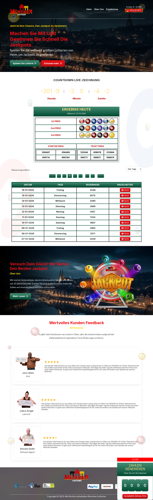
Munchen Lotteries (97, 496)
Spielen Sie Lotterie (24, 63)
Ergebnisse (112, 9)
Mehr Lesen (20, 296)
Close (135, 459)
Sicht (125, 190)
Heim (89, 9)
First (52, 176)
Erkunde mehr (53, 63)
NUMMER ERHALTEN (135, 496)
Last (101, 176)
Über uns (99, 9)
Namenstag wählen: (20, 170)
